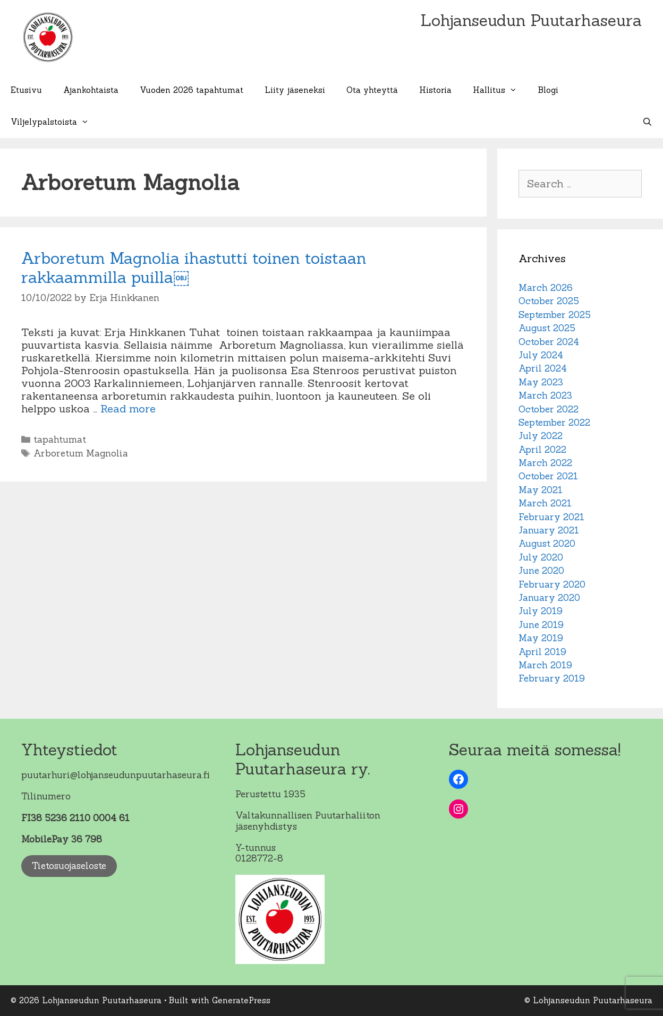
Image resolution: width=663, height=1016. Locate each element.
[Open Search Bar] (647, 122)
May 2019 (540, 638)
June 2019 (541, 625)
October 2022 (548, 409)
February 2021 (551, 517)
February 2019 (551, 678)
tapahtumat (59, 439)
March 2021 (545, 503)
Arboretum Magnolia (80, 453)
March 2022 (545, 463)
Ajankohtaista (90, 90)
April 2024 (542, 368)
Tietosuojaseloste (69, 866)
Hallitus (500, 90)
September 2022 (554, 422)
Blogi (548, 90)
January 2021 (548, 530)
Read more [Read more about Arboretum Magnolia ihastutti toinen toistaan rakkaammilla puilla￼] (128, 408)
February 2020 (551, 584)
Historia (435, 90)
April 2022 (542, 449)
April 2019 (542, 652)
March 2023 (545, 395)
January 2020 (549, 598)
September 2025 (554, 315)
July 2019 (540, 611)
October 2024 (548, 342)
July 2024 (540, 355)
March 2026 (545, 288)
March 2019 (545, 665)
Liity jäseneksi (295, 90)
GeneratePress (241, 1000)
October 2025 (548, 301)
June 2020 (541, 570)
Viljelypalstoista (55, 122)
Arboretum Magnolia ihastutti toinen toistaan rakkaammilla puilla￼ (194, 267)
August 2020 (546, 543)
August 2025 (546, 328)
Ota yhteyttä (372, 90)
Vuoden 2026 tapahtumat (191, 90)
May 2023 (540, 382)
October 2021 (548, 476)
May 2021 (540, 490)
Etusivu (26, 90)
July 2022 (540, 436)
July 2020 (540, 557)
